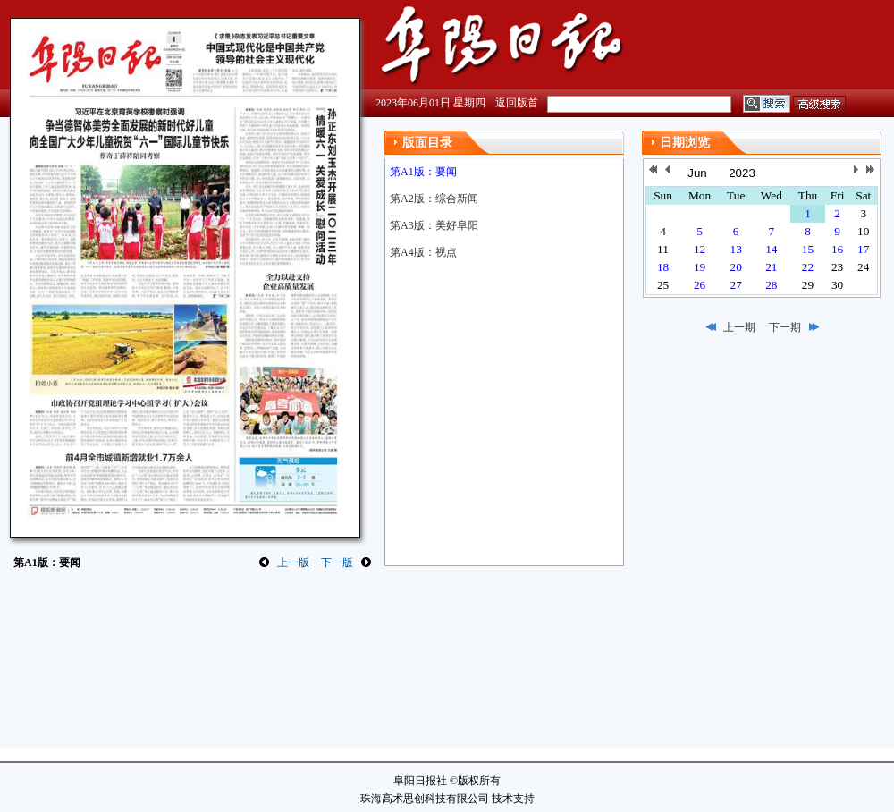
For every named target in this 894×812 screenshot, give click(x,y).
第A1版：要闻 (423, 171)
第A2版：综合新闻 (434, 198)
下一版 (337, 562)
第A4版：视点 (423, 252)
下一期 (785, 327)
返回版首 (516, 103)
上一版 (293, 562)
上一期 (739, 327)
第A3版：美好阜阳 (434, 225)
